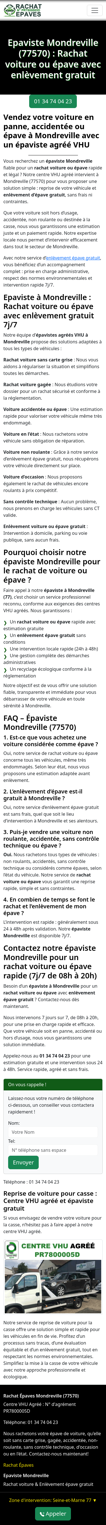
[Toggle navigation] (95, 10)
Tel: (11, 1141)
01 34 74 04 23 (53, 101)
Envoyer (23, 1162)
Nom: (14, 1123)
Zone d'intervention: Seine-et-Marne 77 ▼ (53, 1500)
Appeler (53, 1513)
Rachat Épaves (18, 1465)
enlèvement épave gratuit (73, 258)
